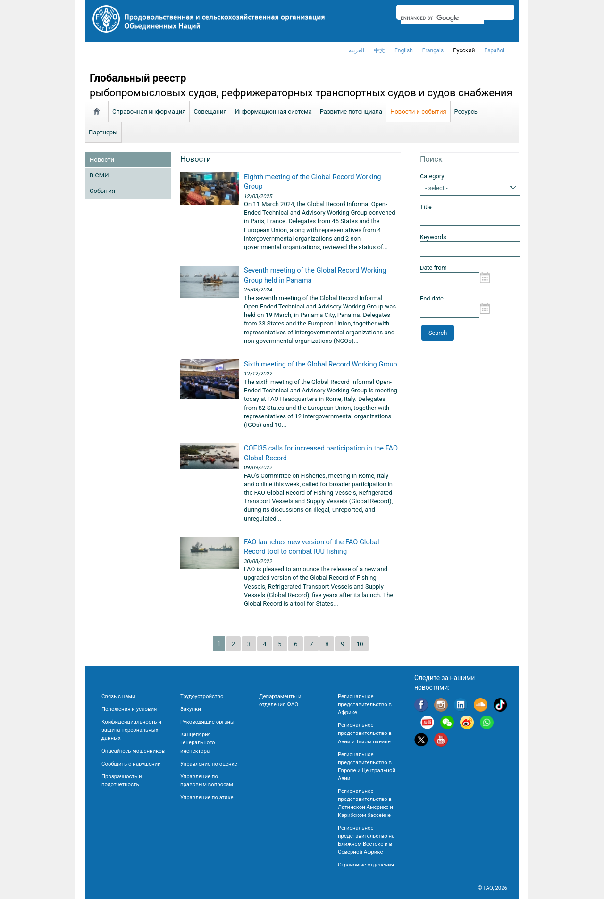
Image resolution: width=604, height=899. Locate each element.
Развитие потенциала (351, 111)
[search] (442, 18)
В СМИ (99, 175)
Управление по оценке (208, 763)
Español (494, 50)
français (433, 50)
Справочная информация (148, 111)
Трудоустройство (201, 696)
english (403, 50)
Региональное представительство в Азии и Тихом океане (365, 733)
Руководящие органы (207, 721)
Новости (102, 159)
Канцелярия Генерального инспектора (197, 742)
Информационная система (273, 111)
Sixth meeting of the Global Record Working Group (320, 364)
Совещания (209, 111)
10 (359, 644)
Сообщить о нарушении (131, 763)
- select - (436, 187)
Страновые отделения (366, 864)
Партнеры (103, 132)
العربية (356, 50)
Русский (464, 50)
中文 (379, 50)
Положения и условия (129, 709)
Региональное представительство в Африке (365, 704)
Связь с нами (118, 696)
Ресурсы (466, 111)
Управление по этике (207, 797)
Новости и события (418, 111)
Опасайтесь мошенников (133, 751)
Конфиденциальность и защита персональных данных (131, 729)
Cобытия (102, 190)
